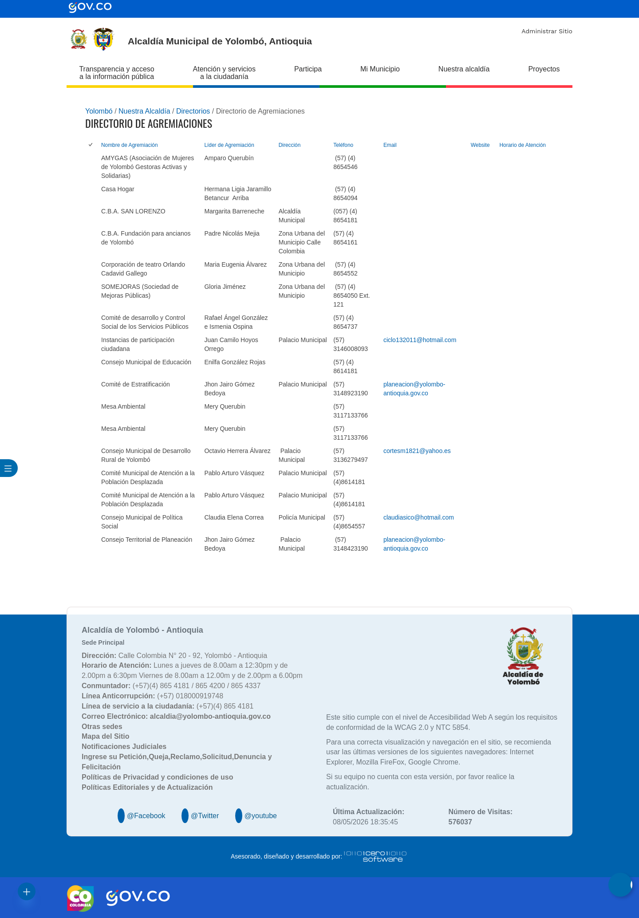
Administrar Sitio (546, 31)
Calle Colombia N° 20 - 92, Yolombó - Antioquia (174, 655)
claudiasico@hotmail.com (418, 517)
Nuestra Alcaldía (144, 111)
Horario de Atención (523, 145)
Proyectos (544, 69)
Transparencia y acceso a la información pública (116, 72)
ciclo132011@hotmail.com (419, 339)
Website (480, 145)
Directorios (193, 111)
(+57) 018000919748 (152, 696)
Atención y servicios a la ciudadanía (224, 72)
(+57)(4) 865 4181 (167, 706)
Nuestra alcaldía (464, 69)
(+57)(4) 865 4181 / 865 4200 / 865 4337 (171, 685)
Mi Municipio (380, 69)
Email (390, 145)
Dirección (290, 145)
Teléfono (343, 145)
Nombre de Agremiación (129, 145)
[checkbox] (91, 145)
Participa (308, 69)
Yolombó (99, 111)
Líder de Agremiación (229, 145)
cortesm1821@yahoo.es (417, 450)
